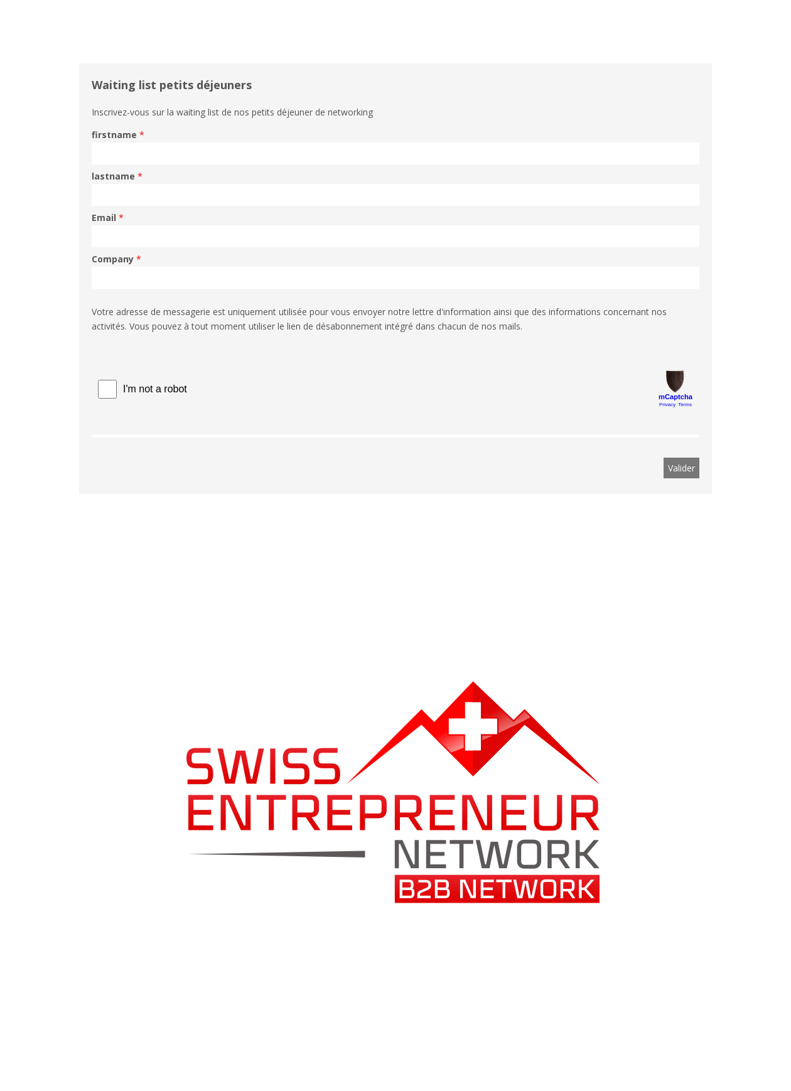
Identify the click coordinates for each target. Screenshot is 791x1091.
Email (104, 217)
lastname (113, 176)
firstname (114, 135)
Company (113, 259)
